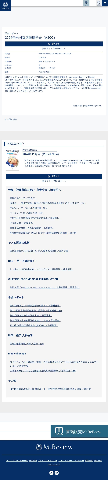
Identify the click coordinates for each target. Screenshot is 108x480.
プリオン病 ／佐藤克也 (22, 223)
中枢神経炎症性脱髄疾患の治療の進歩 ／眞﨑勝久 (35, 218)
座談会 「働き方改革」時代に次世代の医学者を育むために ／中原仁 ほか (47, 203)
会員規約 (33, 460)
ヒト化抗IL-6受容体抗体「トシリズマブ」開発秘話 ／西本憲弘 (41, 269)
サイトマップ (54, 464)
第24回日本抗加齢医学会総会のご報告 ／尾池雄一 (35, 320)
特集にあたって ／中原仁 (23, 198)
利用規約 (89, 460)
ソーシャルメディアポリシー (71, 460)
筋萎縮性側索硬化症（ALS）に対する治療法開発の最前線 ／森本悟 (43, 233)
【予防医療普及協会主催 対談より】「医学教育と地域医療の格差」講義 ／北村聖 (51, 389)
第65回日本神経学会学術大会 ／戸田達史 (31, 315)
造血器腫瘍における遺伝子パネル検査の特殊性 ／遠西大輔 (39, 251)
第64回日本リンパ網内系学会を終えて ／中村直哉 (35, 305)
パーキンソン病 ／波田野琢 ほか (26, 213)
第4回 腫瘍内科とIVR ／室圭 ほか (27, 343)
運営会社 (98, 460)
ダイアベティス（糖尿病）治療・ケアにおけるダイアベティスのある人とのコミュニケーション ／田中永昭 (54, 364)
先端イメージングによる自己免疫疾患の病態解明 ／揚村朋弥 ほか (43, 370)
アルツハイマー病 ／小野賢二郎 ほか (29, 208)
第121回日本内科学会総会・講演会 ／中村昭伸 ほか (36, 310)
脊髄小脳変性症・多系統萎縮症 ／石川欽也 (32, 228)
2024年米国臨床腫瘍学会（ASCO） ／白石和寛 (34, 325)
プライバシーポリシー (47, 460)
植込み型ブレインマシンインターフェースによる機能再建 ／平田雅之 (45, 287)
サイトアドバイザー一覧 (17, 460)
